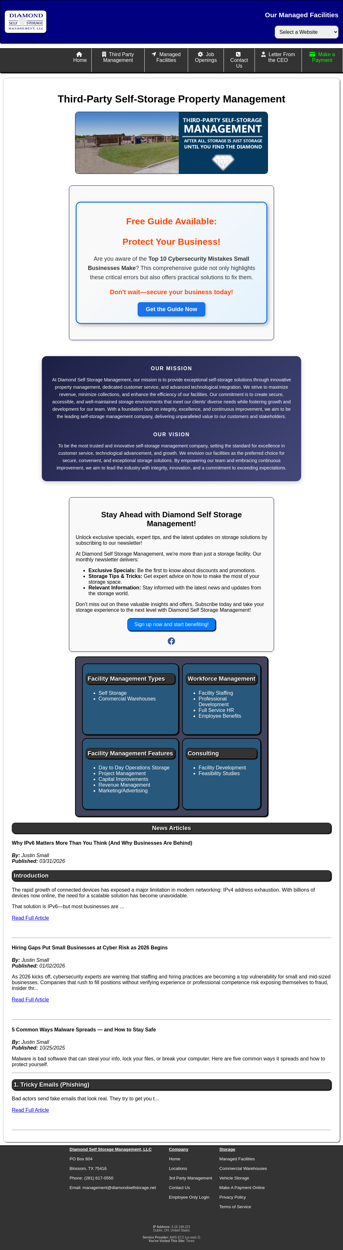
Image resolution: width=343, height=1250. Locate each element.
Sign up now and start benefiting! (171, 624)
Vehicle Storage (234, 1178)
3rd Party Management (190, 1178)
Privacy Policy (232, 1197)
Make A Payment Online (242, 1187)
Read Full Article (30, 918)
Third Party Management (118, 57)
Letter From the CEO (281, 57)
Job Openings (206, 57)
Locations (178, 1168)
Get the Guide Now (171, 309)
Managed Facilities (168, 57)
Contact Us (239, 63)
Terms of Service (235, 1206)
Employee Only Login (189, 1197)
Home (80, 60)
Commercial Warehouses (243, 1168)
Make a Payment (323, 57)
